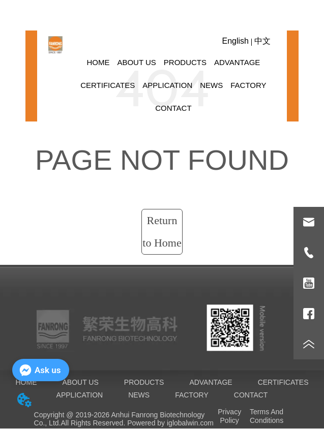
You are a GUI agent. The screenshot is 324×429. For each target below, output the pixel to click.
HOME (97, 62)
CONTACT (173, 108)
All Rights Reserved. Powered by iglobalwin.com (137, 423)
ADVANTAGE (237, 62)
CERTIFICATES (107, 85)
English (235, 41)
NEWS (211, 85)
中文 (262, 41)
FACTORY (248, 85)
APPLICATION (167, 85)
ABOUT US (136, 62)
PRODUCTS (185, 62)
